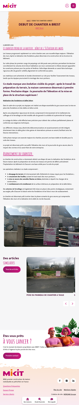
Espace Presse (8, 390)
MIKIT (29, 20)
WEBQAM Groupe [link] (70, 394)
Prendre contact (12, 355)
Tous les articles (12, 269)
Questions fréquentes (11, 386)
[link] (59, 380)
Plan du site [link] (58, 389)
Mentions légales (70, 389)
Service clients (8, 394)
